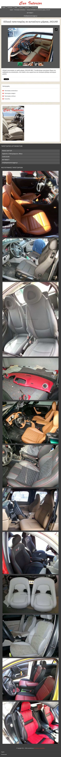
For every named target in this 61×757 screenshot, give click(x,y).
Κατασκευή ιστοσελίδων (39, 748)
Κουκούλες (27, 7)
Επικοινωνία (34, 7)
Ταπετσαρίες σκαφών (9, 93)
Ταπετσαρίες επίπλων (10, 96)
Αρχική (3, 7)
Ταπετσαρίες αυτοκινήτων (19, 9)
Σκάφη (15, 7)
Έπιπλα (21, 7)
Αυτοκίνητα (9, 7)
